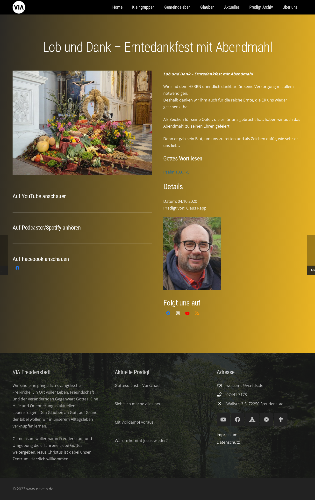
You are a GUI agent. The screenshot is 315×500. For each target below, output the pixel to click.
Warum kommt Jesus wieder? (141, 440)
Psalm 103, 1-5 (176, 172)
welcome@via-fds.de (244, 385)
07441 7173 (236, 394)
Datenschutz (228, 442)
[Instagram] (178, 313)
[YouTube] (187, 313)
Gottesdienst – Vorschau (137, 385)
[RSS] (197, 313)
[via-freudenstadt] (19, 7)
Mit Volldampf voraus (134, 422)
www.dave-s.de (39, 489)
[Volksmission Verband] (280, 419)
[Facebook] (17, 268)
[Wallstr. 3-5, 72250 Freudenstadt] (221, 404)
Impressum (227, 434)
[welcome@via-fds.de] (221, 385)
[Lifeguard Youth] (266, 419)
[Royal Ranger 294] (252, 419)
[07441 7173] (221, 394)
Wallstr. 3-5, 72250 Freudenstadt (255, 403)
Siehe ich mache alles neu (138, 403)
